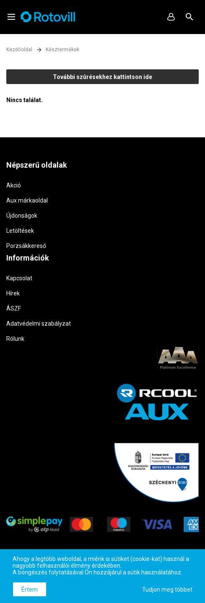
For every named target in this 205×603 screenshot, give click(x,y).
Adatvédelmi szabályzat (38, 323)
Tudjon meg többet (167, 589)
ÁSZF (13, 308)
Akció (13, 185)
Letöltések (20, 230)
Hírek (13, 293)
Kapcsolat (19, 278)
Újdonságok (21, 215)
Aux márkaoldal (27, 200)
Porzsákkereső (26, 245)
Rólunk (15, 338)
